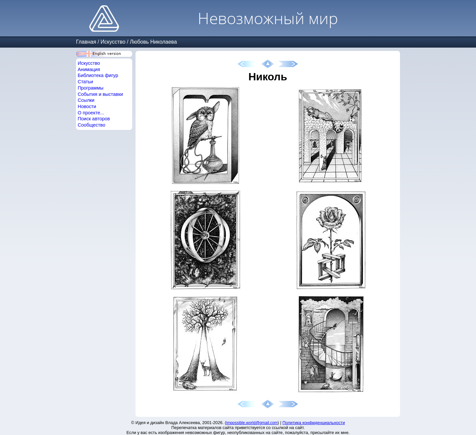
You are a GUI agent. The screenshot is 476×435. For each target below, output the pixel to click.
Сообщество (91, 125)
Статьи (85, 81)
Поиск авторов (94, 118)
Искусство (112, 42)
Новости (87, 106)
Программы (90, 88)
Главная (86, 42)
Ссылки (86, 100)
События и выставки (100, 94)
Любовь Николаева (153, 42)
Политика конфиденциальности (314, 422)
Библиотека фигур (98, 75)
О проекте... (91, 112)
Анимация (89, 69)
